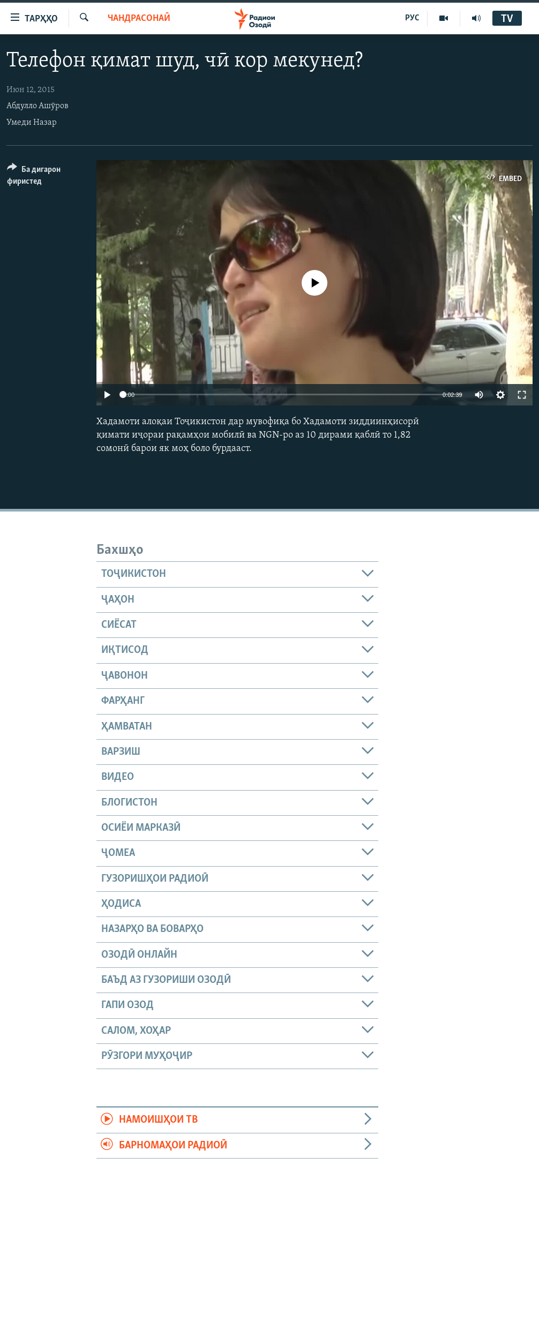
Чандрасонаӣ (139, 18)
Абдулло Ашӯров (37, 106)
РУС (412, 18)
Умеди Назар (31, 122)
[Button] (45, 177)
